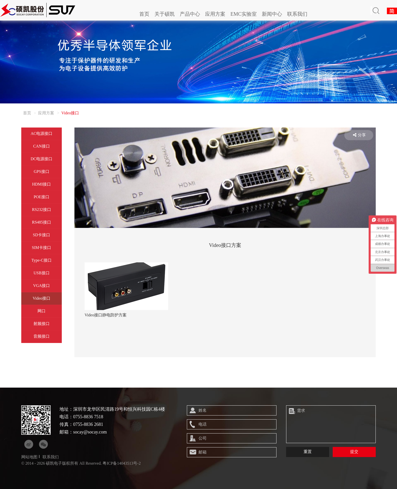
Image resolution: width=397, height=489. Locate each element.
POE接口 (41, 197)
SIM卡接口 (41, 247)
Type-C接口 (41, 260)
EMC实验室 (243, 14)
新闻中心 (272, 14)
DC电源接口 (41, 159)
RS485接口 (41, 222)
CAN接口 (41, 146)
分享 (359, 135)
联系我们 (297, 14)
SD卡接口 (41, 235)
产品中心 (190, 14)
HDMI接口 (41, 184)
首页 (144, 14)
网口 (41, 311)
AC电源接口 (41, 133)
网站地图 (29, 457)
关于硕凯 (164, 14)
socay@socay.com (90, 431)
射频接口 (41, 323)
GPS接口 (41, 171)
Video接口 (41, 298)
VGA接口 (41, 285)
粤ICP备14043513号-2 (122, 463)
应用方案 (215, 14)
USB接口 (41, 273)
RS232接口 (41, 209)
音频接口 (41, 336)
